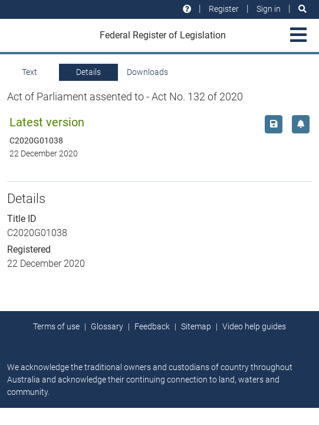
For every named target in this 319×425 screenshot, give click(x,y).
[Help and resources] (186, 9)
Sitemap (196, 326)
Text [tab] (29, 72)
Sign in (268, 9)
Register (224, 9)
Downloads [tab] (147, 72)
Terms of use (56, 326)
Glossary (107, 326)
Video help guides (254, 326)
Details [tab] (88, 72)
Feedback (152, 326)
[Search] (302, 9)
